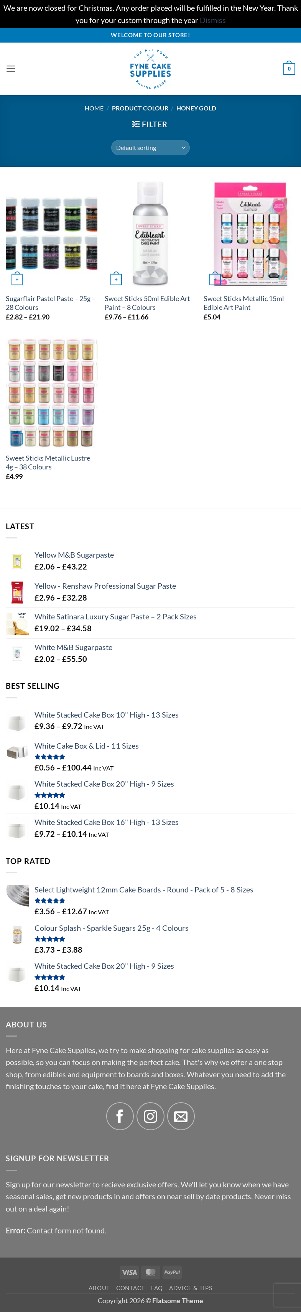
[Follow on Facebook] (120, 1116)
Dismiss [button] (213, 20)
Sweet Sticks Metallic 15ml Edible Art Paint (244, 303)
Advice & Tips (190, 1287)
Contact (130, 1287)
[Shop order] (150, 147)
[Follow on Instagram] (150, 1116)
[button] (11, 69)
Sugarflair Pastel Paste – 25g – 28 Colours (50, 303)
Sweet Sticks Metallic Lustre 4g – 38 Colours (48, 462)
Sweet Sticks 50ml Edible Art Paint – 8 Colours (147, 303)
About (99, 1287)
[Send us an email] (181, 1116)
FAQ (157, 1287)
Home (94, 108)
